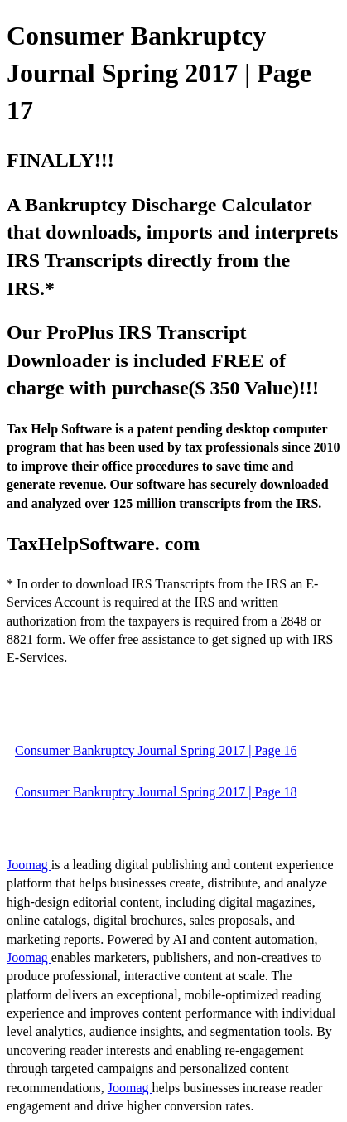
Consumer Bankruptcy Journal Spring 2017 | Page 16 (156, 750)
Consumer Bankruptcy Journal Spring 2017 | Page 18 (156, 792)
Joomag (29, 865)
